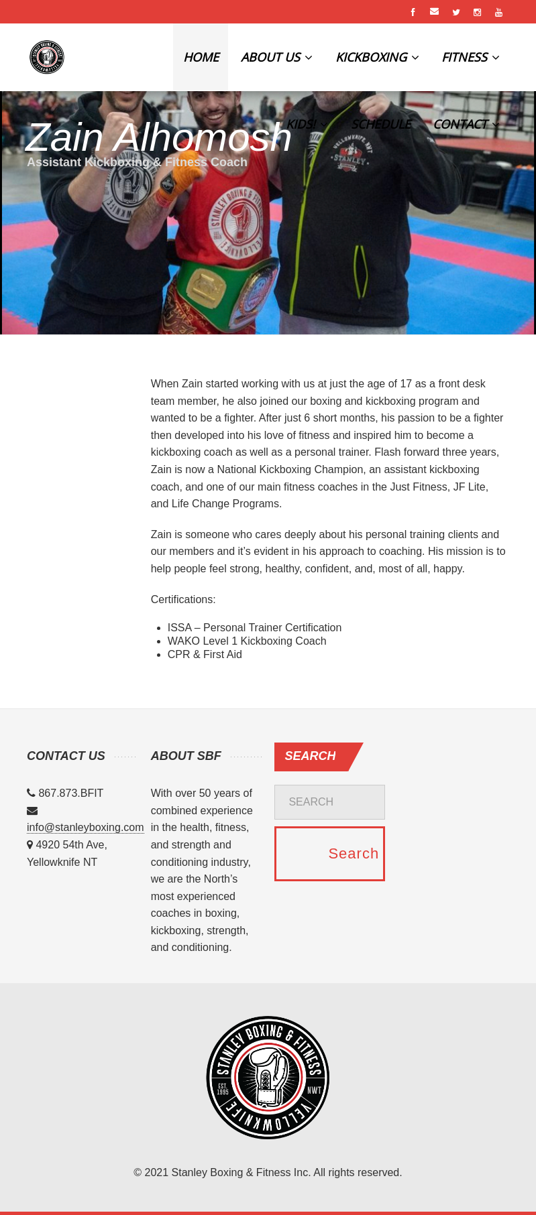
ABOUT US (277, 57)
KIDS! (307, 124)
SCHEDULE (381, 124)
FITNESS (470, 57)
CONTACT (466, 124)
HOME (201, 57)
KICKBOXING (377, 57)
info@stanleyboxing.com (85, 827)
